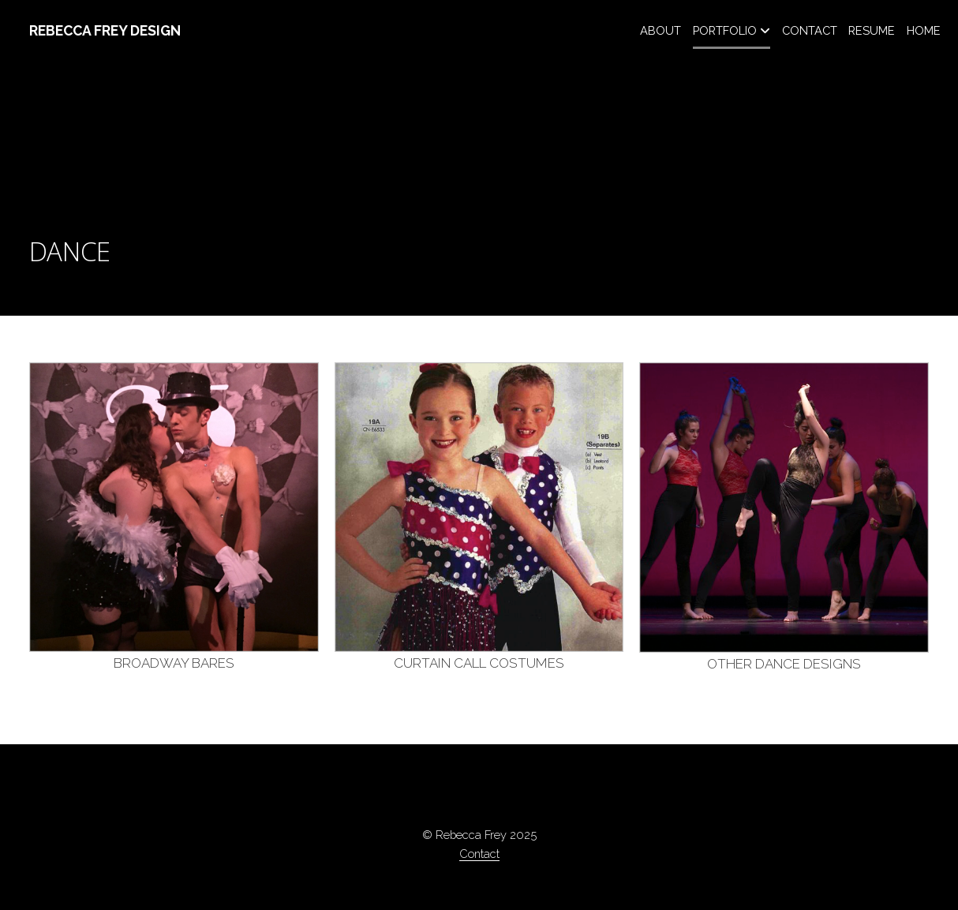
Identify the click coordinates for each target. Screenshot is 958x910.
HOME (924, 30)
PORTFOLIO (725, 30)
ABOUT (660, 30)
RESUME (871, 30)
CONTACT (809, 30)
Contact (479, 853)
